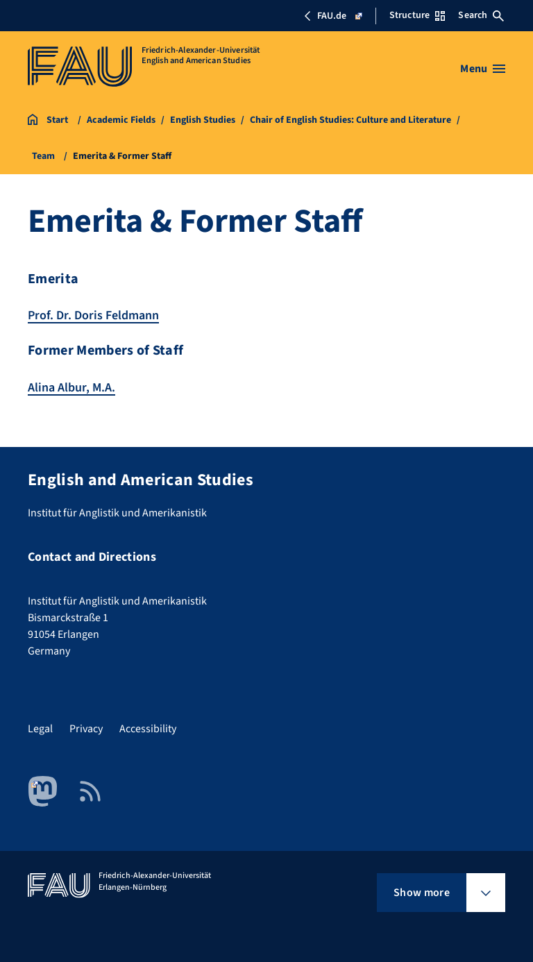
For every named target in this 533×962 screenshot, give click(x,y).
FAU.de (332, 16)
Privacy (86, 728)
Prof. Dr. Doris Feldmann (93, 315)
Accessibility (147, 728)
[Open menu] (482, 68)
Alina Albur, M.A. (71, 387)
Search (481, 15)
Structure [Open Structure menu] (417, 15)
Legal (40, 728)
